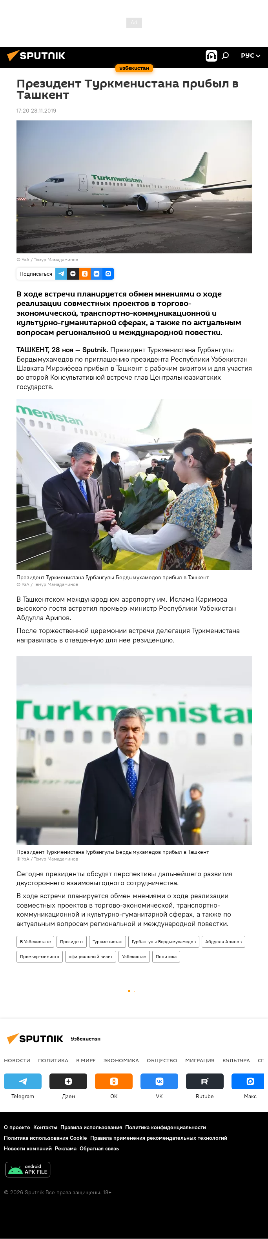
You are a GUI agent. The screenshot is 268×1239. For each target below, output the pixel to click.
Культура (236, 1060)
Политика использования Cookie (45, 1137)
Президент (71, 941)
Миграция (200, 1060)
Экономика (121, 1060)
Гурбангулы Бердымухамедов (164, 941)
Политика (166, 956)
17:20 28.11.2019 (36, 110)
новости (17, 1060)
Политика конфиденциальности (165, 1127)
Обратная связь (99, 1148)
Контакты (45, 1127)
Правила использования (91, 1127)
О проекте (17, 1127)
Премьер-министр (39, 956)
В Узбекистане (35, 941)
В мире (86, 1060)
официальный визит (91, 956)
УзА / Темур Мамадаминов (50, 259)
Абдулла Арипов (223, 941)
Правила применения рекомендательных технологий (158, 1137)
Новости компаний (28, 1148)
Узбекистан (134, 956)
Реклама (66, 1148)
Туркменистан (107, 941)
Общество (162, 1060)
